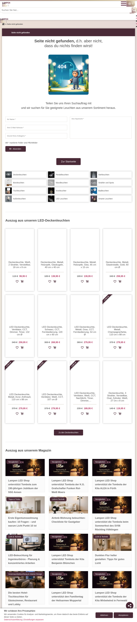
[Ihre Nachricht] (101, 127)
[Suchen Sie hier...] (66, 10)
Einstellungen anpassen (34, 620)
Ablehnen (104, 615)
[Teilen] (130, 606)
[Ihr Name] (36, 119)
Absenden (17, 149)
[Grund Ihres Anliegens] (36, 135)
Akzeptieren (123, 615)
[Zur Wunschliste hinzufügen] (17, 282)
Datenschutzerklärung (13, 620)
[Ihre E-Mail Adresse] (36, 127)
